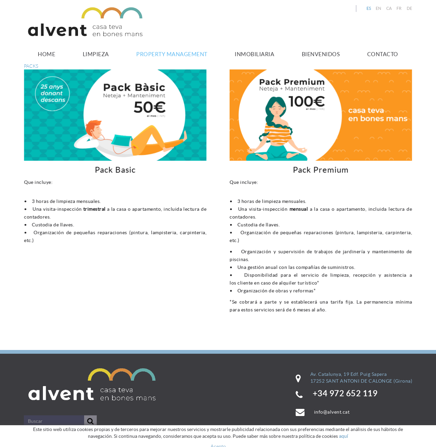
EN (379, 8)
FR (399, 8)
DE (409, 8)
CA (389, 8)
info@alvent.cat (332, 412)
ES (369, 8)
